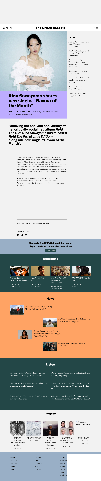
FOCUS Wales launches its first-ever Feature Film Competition (79, 53)
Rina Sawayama (34, 133)
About (12, 457)
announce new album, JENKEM (77, 72)
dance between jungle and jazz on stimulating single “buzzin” (28, 384)
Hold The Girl (56, 157)
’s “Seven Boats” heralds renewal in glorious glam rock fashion (27, 374)
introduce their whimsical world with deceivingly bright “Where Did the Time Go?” (70, 386)
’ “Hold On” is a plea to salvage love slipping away (70, 374)
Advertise (13, 463)
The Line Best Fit (50, 27)
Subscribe (50, 250)
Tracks (37, 466)
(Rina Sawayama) (24, 114)
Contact (13, 466)
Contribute (14, 469)
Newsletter (14, 460)
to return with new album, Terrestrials (77, 88)
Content (38, 457)
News (12, 115)
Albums (38, 469)
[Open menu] (97, 28)
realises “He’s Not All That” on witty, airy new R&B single (28, 397)
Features (38, 463)
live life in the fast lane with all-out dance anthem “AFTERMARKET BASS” (70, 397)
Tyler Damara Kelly (49, 112)
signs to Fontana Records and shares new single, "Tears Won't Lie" (78, 63)
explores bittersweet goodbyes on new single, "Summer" (78, 80)
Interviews (15, 284)
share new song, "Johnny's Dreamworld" (78, 44)
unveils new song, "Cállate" (77, 94)
